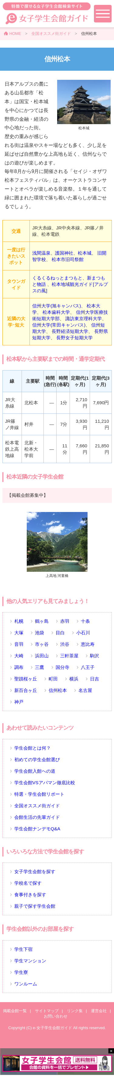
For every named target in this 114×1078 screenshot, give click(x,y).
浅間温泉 (41, 253)
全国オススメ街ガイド (51, 33)
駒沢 (94, 655)
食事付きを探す (30, 894)
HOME (15, 33)
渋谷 (64, 644)
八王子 (88, 667)
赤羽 (64, 621)
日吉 (94, 678)
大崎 (18, 655)
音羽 (18, 644)
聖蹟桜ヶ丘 (25, 678)
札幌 (18, 621)
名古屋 (85, 690)
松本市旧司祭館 (68, 259)
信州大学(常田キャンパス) (58, 324)
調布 (18, 667)
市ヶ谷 (42, 644)
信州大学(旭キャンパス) (56, 305)
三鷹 (39, 667)
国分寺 (62, 667)
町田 (53, 678)
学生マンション (30, 960)
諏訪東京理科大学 (83, 318)
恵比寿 (88, 644)
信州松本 (58, 690)
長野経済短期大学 (70, 331)
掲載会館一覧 (15, 1011)
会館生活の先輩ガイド (37, 817)
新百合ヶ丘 (25, 690)
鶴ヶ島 (42, 621)
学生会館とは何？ (32, 748)
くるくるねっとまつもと (57, 277)
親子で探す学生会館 (34, 906)
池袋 (39, 632)
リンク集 (75, 1011)
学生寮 (21, 972)
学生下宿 (23, 949)
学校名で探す (28, 883)
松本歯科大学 (56, 312)
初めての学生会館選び (37, 759)
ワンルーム (25, 983)
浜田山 (42, 655)
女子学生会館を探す (34, 871)
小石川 (83, 632)
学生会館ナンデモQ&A (37, 828)
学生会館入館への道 (34, 771)
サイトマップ (47, 1011)
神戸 (18, 701)
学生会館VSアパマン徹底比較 (44, 782)
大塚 (18, 632)
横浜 (73, 678)
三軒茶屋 (69, 655)
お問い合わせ (55, 1016)
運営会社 (99, 1011)
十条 (85, 621)
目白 (60, 632)
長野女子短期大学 (74, 337)
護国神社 (64, 253)
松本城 (85, 253)
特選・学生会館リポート (39, 794)
